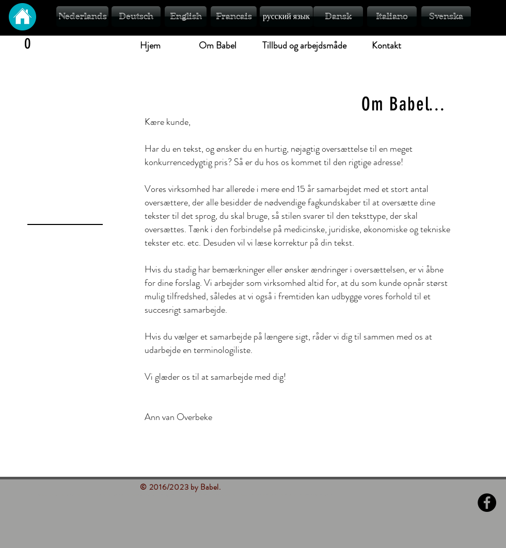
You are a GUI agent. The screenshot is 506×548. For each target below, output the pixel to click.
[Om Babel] (217, 46)
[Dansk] (338, 16)
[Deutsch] (136, 16)
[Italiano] (392, 16)
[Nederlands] (82, 16)
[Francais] (234, 16)
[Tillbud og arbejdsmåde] (304, 46)
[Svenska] (446, 16)
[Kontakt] (386, 46)
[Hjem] (150, 46)
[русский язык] (286, 16)
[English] (186, 16)
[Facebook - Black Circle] (487, 502)
